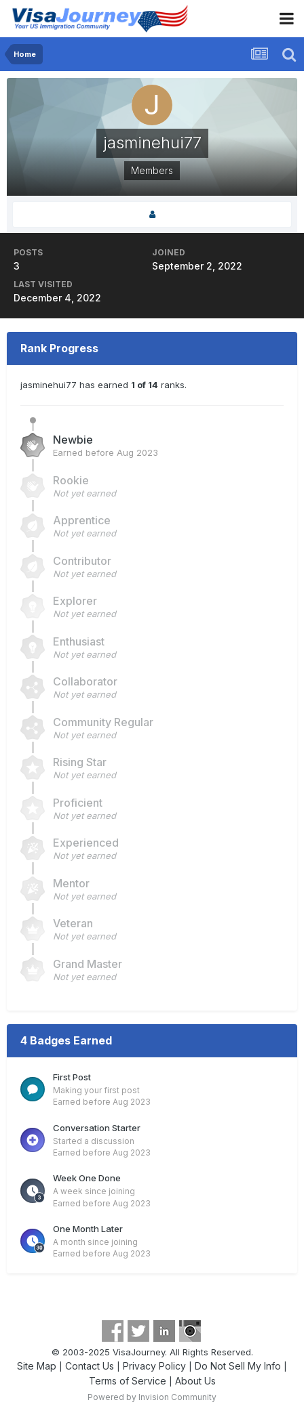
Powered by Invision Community (152, 1397)
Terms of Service (127, 1381)
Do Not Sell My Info (238, 1366)
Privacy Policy (154, 1366)
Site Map (36, 1366)
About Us (195, 1381)
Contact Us (89, 1366)
